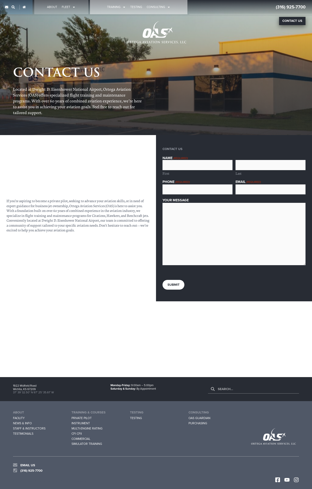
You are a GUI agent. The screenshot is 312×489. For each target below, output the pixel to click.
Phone (176, 182)
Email (248, 182)
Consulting (158, 7)
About (52, 7)
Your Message (175, 200)
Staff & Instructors (29, 428)
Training (116, 7)
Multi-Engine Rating (87, 428)
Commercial (81, 439)
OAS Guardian (199, 418)
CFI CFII (77, 433)
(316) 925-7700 (291, 7)
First (165, 173)
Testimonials (23, 433)
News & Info (22, 423)
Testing (136, 7)
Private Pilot (82, 418)
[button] (13, 7)
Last (239, 173)
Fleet (68, 7)
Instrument (81, 423)
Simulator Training (87, 444)
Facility (19, 418)
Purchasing (197, 423)
